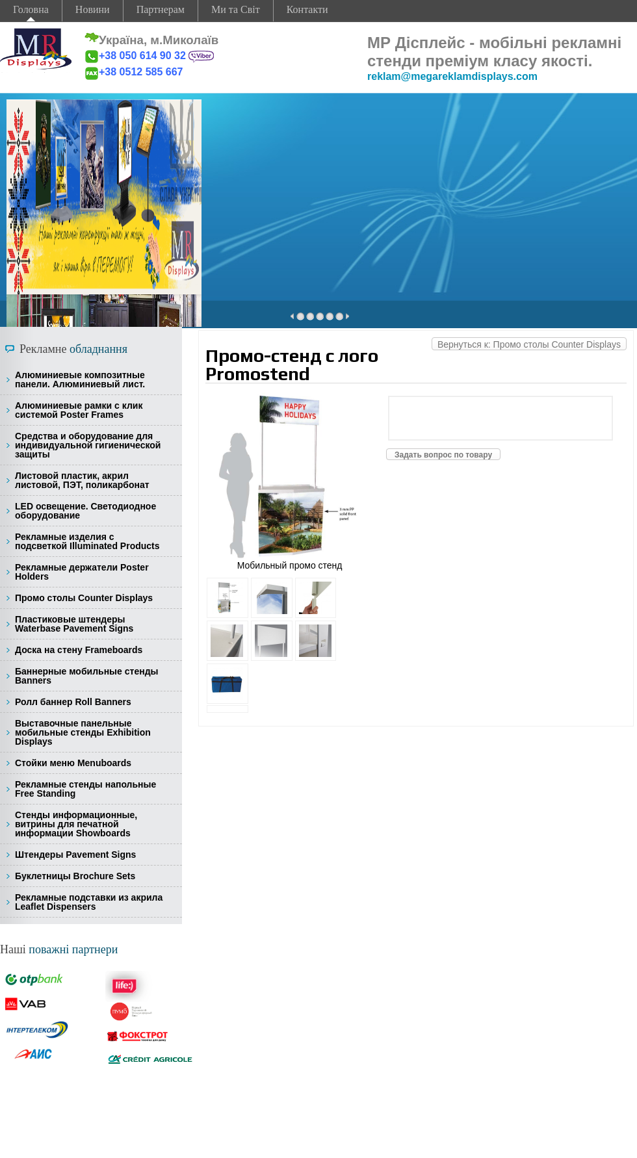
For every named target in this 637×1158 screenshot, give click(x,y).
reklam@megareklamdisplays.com (452, 76)
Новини (92, 9)
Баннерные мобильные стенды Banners (86, 676)
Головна (31, 9)
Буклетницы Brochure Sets (75, 876)
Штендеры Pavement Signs (75, 854)
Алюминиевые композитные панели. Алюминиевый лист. (80, 379)
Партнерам (160, 9)
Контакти (307, 9)
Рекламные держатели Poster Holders (82, 572)
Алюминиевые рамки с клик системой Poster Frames (78, 410)
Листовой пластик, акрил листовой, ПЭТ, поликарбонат (82, 480)
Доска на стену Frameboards (78, 650)
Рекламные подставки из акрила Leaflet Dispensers (88, 902)
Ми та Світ (235, 9)
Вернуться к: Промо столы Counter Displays (529, 344)
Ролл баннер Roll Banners (73, 702)
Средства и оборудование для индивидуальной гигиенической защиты (88, 445)
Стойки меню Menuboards (73, 763)
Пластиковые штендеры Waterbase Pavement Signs (74, 624)
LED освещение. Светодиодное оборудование (85, 511)
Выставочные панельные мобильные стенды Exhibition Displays (83, 732)
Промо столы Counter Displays (84, 598)
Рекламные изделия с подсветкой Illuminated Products (87, 541)
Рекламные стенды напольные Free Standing (85, 789)
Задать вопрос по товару (443, 454)
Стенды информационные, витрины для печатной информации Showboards (76, 824)
